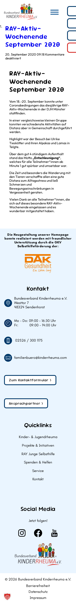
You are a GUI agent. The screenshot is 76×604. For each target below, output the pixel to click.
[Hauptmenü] (54, 12)
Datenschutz (38, 592)
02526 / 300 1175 (29, 340)
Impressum (38, 598)
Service (38, 471)
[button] (7, 596)
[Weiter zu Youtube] (54, 533)
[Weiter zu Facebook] (38, 533)
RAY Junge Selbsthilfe (38, 454)
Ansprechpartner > (26, 403)
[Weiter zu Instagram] (22, 533)
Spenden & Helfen (38, 462)
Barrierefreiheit (38, 586)
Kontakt (38, 479)
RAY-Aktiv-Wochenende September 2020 (32, 36)
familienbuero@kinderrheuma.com (40, 358)
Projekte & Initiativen (38, 445)
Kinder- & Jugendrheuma (38, 437)
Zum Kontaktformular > (30, 380)
